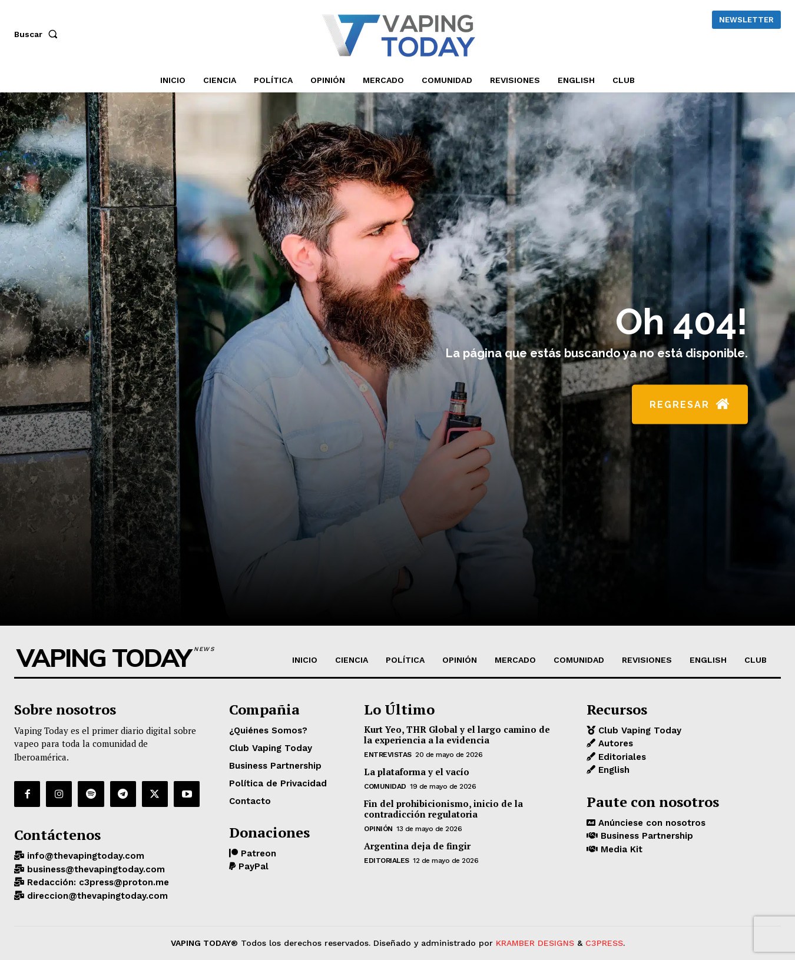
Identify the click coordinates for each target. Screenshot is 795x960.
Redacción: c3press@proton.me (96, 882)
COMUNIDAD (385, 786)
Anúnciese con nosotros (650, 823)
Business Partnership (645, 836)
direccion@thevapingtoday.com (96, 896)
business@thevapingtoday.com (94, 869)
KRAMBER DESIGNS (535, 943)
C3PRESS (604, 943)
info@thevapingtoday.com (84, 856)
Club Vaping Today (638, 730)
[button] (38, 34)
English (612, 770)
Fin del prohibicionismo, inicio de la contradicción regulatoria (443, 809)
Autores (614, 743)
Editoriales (386, 860)
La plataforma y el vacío (416, 772)
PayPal (252, 866)
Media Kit (620, 849)
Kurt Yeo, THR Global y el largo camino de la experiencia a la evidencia (457, 734)
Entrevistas (388, 754)
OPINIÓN (378, 829)
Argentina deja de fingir (417, 846)
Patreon (257, 853)
